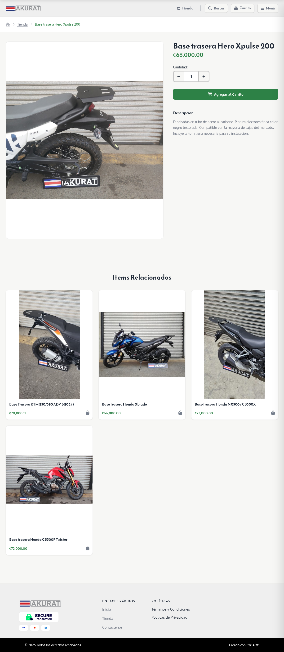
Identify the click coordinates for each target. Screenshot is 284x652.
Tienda (22, 24)
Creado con (244, 645)
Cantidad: (180, 67)
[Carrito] (242, 8)
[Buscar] (216, 8)
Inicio (106, 609)
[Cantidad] (191, 76)
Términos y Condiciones (170, 609)
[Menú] (268, 8)
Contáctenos (112, 627)
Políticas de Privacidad (169, 617)
